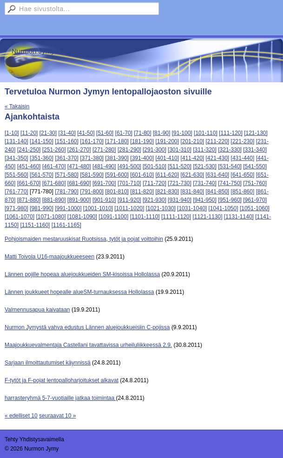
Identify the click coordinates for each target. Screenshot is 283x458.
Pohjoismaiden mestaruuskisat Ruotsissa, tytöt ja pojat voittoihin (84, 239)
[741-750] (230, 183)
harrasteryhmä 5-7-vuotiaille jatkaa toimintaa (60, 398)
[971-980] (16, 208)
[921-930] (154, 200)
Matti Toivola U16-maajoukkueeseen (49, 256)
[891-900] (79, 200)
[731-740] (205, 183)
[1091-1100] (113, 216)
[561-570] (41, 175)
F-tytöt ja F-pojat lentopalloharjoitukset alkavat (61, 380)
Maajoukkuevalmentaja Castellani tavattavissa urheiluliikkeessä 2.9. (88, 345)
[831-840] (192, 191)
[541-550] (255, 166)
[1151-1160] (35, 225)
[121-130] (256, 133)
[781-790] (67, 191)
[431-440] (243, 158)
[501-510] (154, 166)
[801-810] (117, 191)
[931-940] (179, 200)
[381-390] (117, 158)
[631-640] (218, 175)
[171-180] (117, 141)
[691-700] (104, 183)
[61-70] (123, 133)
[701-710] (129, 183)
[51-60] (104, 133)
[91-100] (182, 133)
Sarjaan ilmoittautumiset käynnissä (48, 362)
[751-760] (255, 183)
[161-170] (92, 141)
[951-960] (230, 200)
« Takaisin (17, 106)
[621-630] (192, 175)
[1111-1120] (176, 216)
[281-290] (129, 149)
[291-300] (154, 149)
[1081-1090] (82, 216)
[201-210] (192, 141)
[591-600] (117, 175)
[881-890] (54, 200)
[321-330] (230, 149)
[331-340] (255, 149)
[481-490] (104, 166)
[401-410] (167, 158)
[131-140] (16, 141)
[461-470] (54, 166)
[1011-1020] (129, 208)
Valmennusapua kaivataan (37, 309)
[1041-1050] (223, 208)
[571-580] (67, 175)
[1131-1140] (239, 216)
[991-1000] (68, 208)
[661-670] (29, 183)
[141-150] (41, 141)
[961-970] (255, 200)
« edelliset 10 (21, 415)
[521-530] (205, 166)
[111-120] (231, 133)
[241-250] (29, 149)
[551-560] (16, 175)
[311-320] (205, 149)
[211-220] (218, 141)
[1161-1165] (66, 225)
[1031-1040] (192, 208)
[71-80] (142, 133)
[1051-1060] (255, 208)
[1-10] (12, 133)
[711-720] (154, 183)
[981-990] (41, 208)
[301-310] (179, 149)
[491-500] (129, 166)
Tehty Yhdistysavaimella (34, 439)
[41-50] (85, 133)
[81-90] (161, 133)
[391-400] (142, 158)
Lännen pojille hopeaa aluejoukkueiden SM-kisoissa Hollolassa (82, 274)
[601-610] (142, 175)
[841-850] (218, 191)
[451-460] (29, 166)
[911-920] (129, 200)
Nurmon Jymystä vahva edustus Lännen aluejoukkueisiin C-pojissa (87, 327)
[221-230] (243, 141)
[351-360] (41, 158)
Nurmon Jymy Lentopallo (50, 51)
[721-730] (179, 183)
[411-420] (192, 158)
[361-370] (67, 158)
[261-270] (79, 149)
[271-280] (104, 149)
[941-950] (205, 200)
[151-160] (67, 141)
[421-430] (218, 158)
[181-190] (142, 141)
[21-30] (48, 133)
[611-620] (167, 175)
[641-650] (243, 175)
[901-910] (104, 200)
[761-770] (16, 191)
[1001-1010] (98, 208)
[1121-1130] (207, 216)
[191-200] (167, 141)
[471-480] (79, 166)
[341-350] (16, 158)
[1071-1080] (51, 216)
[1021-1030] (161, 208)
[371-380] (92, 158)
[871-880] (29, 200)
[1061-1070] (19, 216)
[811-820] (142, 191)
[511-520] (179, 166)
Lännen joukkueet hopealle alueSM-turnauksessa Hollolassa (79, 292)
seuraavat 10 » (57, 415)
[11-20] (29, 133)
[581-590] (92, 175)
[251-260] (54, 149)
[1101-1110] (145, 216)
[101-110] (205, 133)
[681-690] (79, 183)
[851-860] (243, 191)
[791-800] (92, 191)
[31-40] (66, 133)
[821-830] (167, 191)
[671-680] (54, 183)
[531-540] (230, 166)
